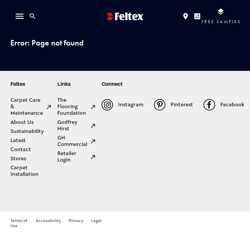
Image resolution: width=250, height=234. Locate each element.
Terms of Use (18, 223)
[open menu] (19, 16)
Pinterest (173, 104)
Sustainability (27, 131)
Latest (18, 140)
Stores (18, 159)
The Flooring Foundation (76, 107)
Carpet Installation (24, 171)
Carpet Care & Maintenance (31, 107)
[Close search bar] (32, 16)
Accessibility (48, 221)
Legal (96, 221)
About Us (22, 122)
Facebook (223, 104)
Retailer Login (76, 157)
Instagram (123, 104)
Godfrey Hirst (76, 126)
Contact (20, 149)
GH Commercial (76, 141)
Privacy (76, 221)
